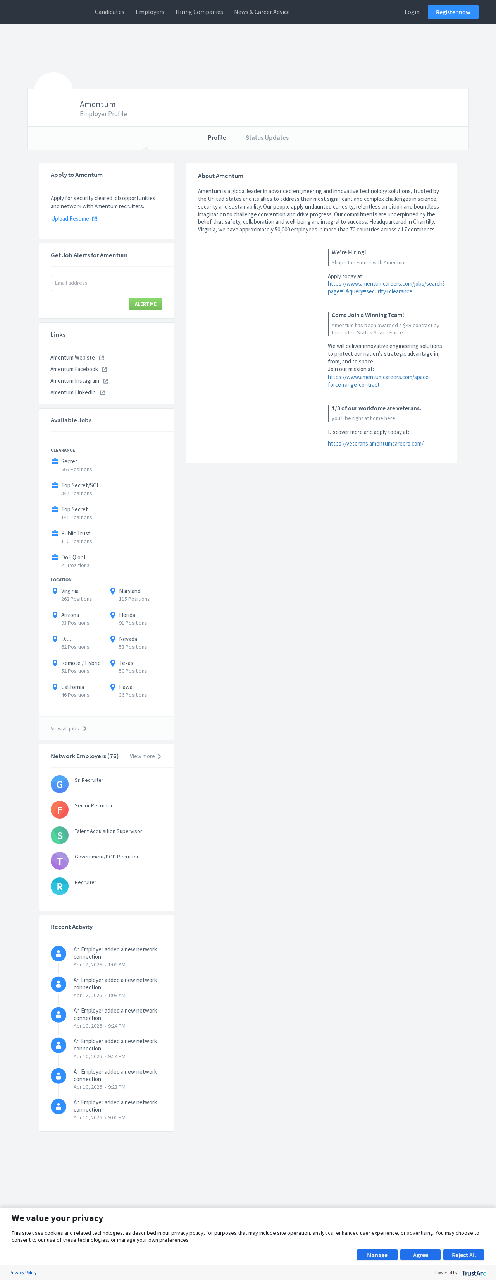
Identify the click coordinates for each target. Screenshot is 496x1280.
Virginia (70, 591)
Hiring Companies (199, 11)
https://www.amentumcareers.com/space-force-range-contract (379, 380)
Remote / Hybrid (81, 663)
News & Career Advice (262, 11)
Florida (127, 615)
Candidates (109, 11)
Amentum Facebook (78, 369)
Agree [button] (420, 1255)
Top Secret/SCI (79, 485)
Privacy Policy (23, 1272)
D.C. (66, 639)
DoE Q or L (74, 557)
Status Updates (267, 137)
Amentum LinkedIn (77, 392)
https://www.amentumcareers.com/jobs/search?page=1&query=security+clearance (386, 287)
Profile (217, 137)
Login (412, 11)
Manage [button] (377, 1255)
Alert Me (146, 304)
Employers (150, 11)
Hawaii (127, 687)
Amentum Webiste (77, 357)
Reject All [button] (464, 1255)
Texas (126, 663)
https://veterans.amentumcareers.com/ (376, 443)
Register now (453, 12)
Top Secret (74, 509)
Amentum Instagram (79, 380)
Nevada (128, 639)
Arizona (70, 615)
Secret (69, 461)
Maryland (130, 591)
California (72, 687)
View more (146, 756)
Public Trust (75, 533)
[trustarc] (473, 1272)
